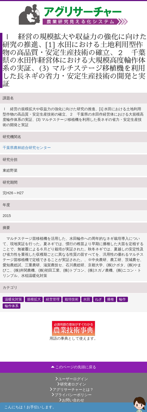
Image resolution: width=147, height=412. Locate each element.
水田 (86, 299)
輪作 (122, 299)
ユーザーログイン (71, 379)
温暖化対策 (13, 299)
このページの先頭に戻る (73, 367)
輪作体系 (12, 306)
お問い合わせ (71, 400)
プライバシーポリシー (71, 395)
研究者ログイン (71, 384)
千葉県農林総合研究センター (27, 147)
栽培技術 (71, 299)
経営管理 (53, 299)
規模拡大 (34, 299)
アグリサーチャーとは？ (71, 389)
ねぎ (98, 299)
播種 (110, 299)
